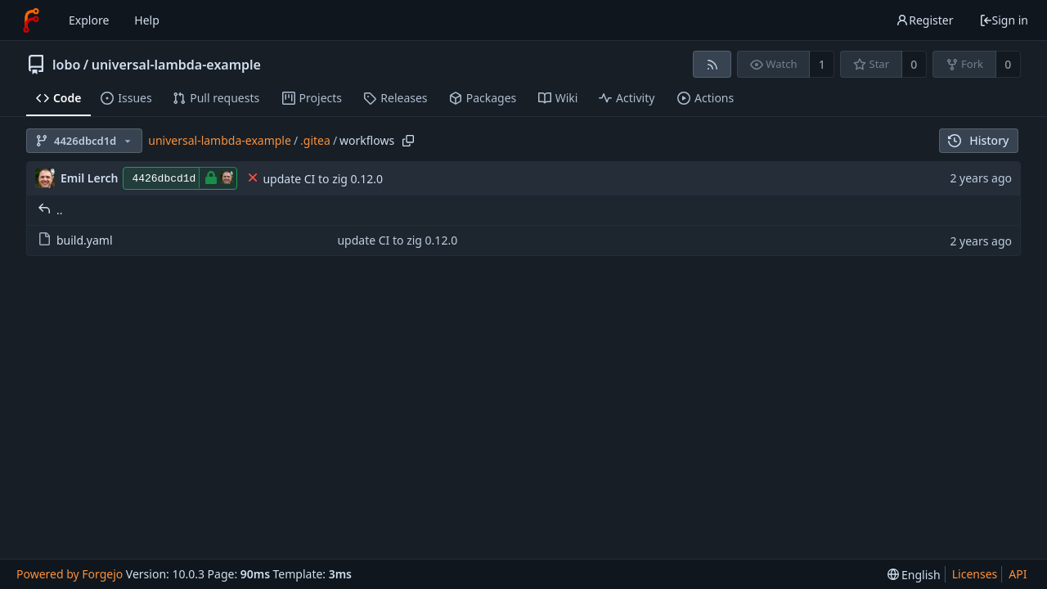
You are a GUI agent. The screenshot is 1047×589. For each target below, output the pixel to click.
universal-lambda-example (176, 64)
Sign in (1003, 20)
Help (147, 20)
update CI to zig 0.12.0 (323, 179)
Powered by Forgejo (69, 574)
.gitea (315, 140)
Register (924, 20)
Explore (89, 20)
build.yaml (75, 240)
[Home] (31, 20)
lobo (66, 64)
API (1018, 574)
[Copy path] (408, 140)
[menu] (914, 574)
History (978, 140)
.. (50, 210)
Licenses (975, 574)
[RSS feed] (712, 64)
